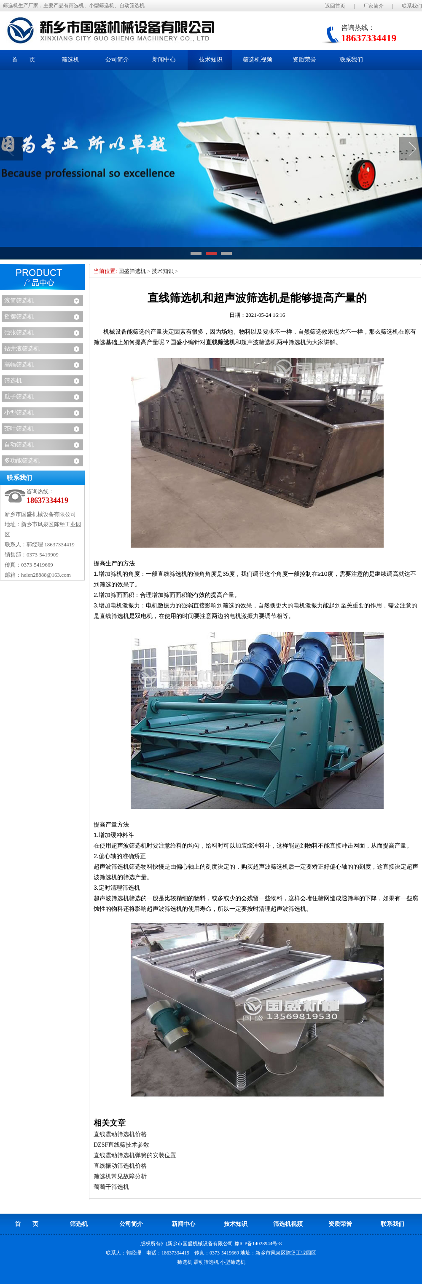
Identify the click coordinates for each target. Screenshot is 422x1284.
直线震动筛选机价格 (120, 1134)
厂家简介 (373, 6)
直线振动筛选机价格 (120, 1166)
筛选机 (13, 380)
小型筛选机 (19, 412)
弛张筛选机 (19, 332)
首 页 (23, 59)
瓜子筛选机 (19, 396)
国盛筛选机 (132, 271)
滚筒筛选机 (19, 300)
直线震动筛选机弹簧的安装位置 (135, 1155)
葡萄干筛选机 (111, 1187)
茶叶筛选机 (19, 428)
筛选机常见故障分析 (120, 1176)
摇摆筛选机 (19, 316)
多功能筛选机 (22, 460)
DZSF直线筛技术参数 (121, 1145)
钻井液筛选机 (22, 348)
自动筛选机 (19, 444)
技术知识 (163, 271)
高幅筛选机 (19, 364)
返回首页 (335, 6)
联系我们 (412, 6)
